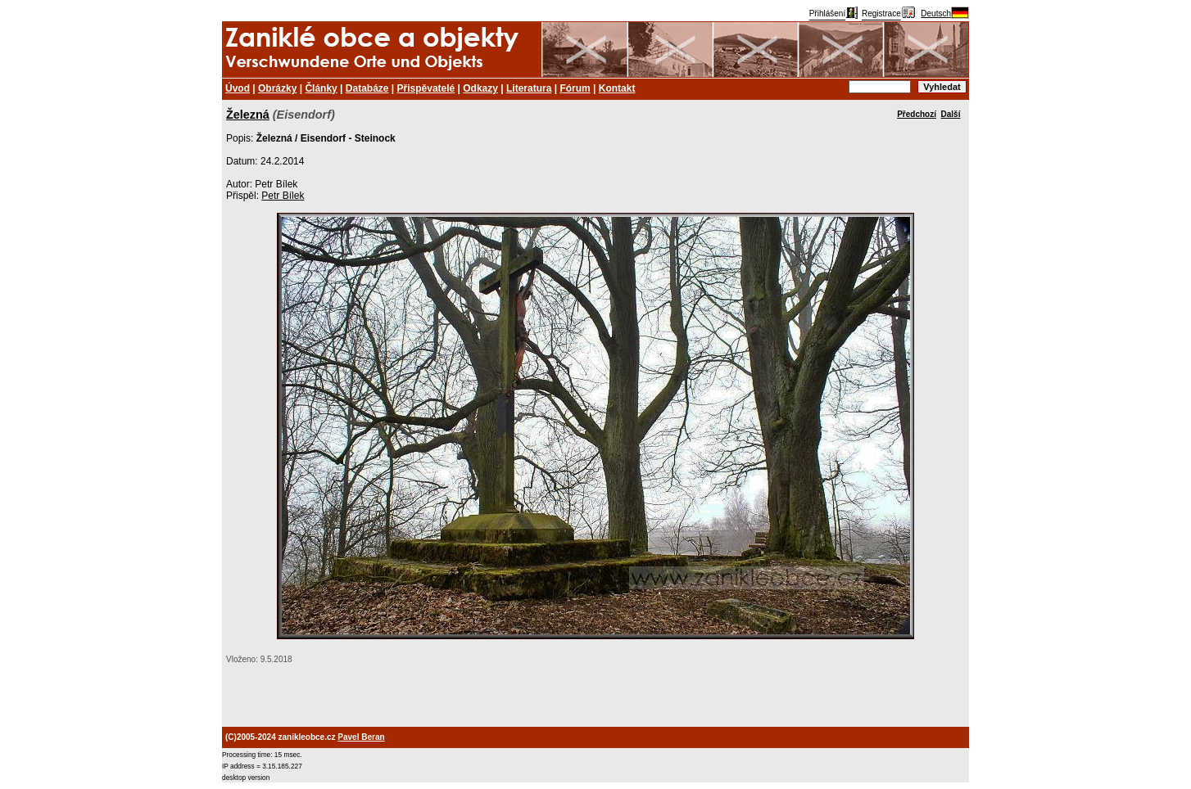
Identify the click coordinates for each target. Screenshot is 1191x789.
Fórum (574, 88)
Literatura (528, 88)
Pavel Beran (360, 737)
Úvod (237, 88)
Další (951, 114)
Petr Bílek (282, 195)
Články (321, 88)
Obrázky (277, 88)
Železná (247, 114)
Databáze (367, 88)
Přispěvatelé (426, 88)
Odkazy (480, 88)
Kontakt (617, 88)
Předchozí (916, 114)
